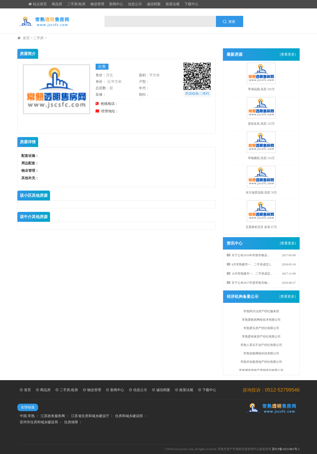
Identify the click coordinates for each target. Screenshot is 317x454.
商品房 (57, 4)
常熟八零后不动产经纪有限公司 (261, 345)
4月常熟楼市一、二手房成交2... (249, 264)
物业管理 (97, 4)
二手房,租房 (66, 390)
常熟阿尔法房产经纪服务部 (261, 312)
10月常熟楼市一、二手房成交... (249, 273)
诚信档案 (154, 4)
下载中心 (191, 4)
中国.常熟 (27, 416)
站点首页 (37, 4)
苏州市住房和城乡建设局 (39, 422)
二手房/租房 (76, 4)
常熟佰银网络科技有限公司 (261, 354)
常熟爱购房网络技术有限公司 (261, 320)
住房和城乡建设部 (129, 416)
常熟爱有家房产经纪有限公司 (261, 337)
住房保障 (71, 422)
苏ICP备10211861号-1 (286, 449)
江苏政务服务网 (53, 416)
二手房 (38, 38)
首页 (26, 38)
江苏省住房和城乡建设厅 (90, 416)
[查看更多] (288, 54)
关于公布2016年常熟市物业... (248, 255)
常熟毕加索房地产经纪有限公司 (261, 362)
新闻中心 (116, 4)
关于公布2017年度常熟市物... (248, 282)
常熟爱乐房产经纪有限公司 (261, 329)
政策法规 (173, 4)
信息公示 (135, 4)
